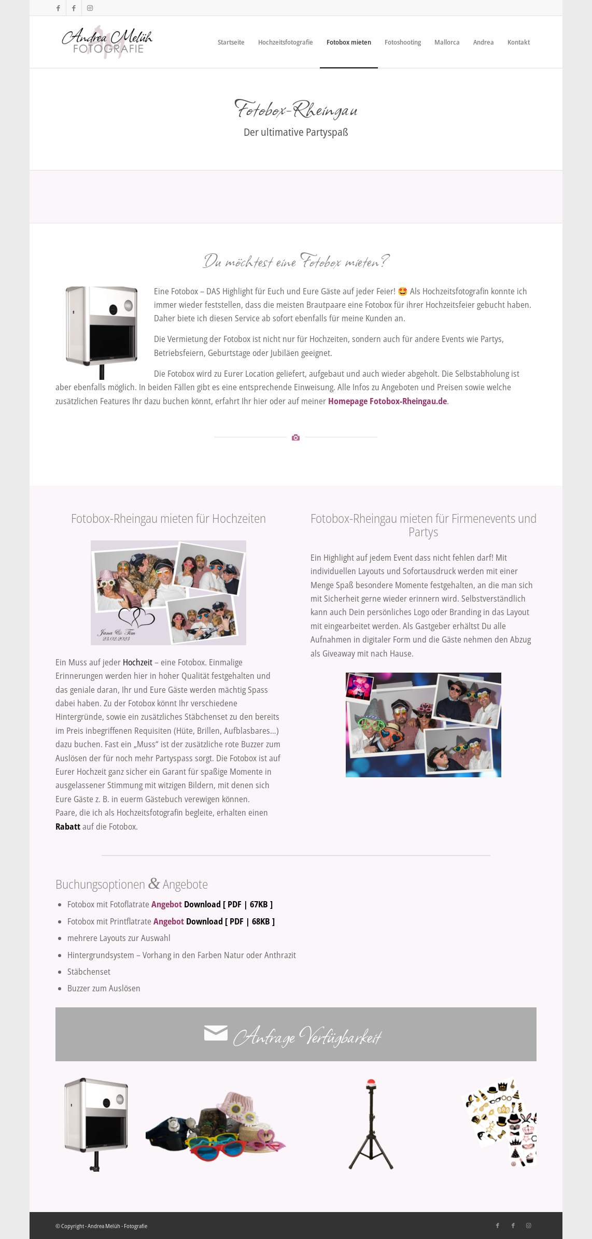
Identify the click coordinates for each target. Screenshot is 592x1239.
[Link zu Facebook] (58, 8)
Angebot (166, 904)
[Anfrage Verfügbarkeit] (296, 1034)
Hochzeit (137, 662)
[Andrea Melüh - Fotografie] (107, 42)
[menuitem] (231, 42)
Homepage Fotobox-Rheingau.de (387, 401)
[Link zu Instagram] (89, 8)
